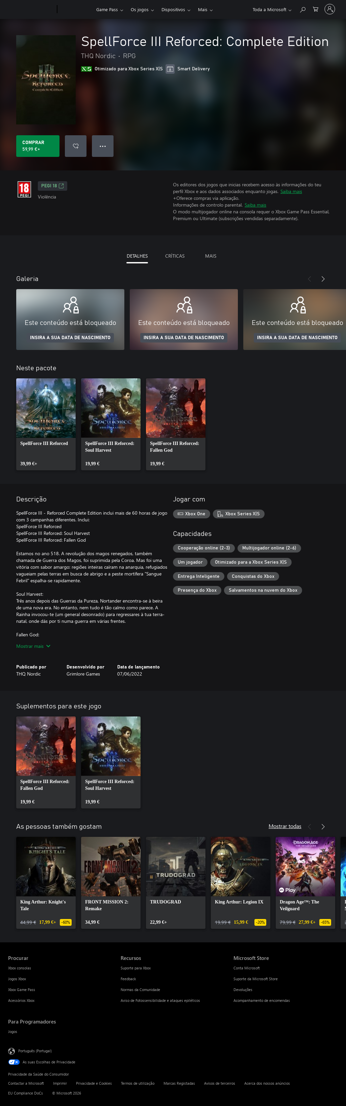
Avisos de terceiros (219, 1083)
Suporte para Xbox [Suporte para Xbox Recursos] (136, 968)
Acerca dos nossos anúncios (267, 1083)
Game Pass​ (107, 9)
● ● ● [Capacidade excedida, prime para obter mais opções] (103, 146)
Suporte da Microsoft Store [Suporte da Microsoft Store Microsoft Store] (255, 978)
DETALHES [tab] (137, 256)
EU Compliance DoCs (25, 1093)
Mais (202, 9)
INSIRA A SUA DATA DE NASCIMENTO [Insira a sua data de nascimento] (70, 337)
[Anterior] (309, 279)
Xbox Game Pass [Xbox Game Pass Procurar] (21, 989)
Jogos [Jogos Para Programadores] (12, 1031)
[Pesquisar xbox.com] (302, 8)
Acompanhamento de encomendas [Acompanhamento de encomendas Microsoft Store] (261, 1000)
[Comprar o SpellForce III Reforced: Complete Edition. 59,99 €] (37, 146)
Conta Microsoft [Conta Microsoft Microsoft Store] (246, 968)
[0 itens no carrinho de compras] (315, 9)
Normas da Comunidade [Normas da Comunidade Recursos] (140, 989)
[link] (46, 424)
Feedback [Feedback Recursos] (128, 978)
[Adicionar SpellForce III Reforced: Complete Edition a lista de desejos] (75, 146)
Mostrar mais (33, 646)
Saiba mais (291, 191)
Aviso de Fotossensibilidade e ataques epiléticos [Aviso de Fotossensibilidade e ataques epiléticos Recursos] (160, 1000)
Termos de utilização (137, 1083)
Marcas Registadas (179, 1083)
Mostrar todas (285, 825)
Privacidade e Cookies (94, 1083)
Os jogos (140, 9)
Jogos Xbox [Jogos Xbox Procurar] (17, 978)
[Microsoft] (31, 9)
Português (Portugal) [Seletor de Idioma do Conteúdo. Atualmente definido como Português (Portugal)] (35, 1051)
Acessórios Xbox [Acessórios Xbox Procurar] (21, 1000)
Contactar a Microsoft (26, 1083)
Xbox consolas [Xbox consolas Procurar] (19, 968)
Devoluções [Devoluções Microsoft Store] (242, 989)
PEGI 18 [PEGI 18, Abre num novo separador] (52, 186)
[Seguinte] (323, 279)
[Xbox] (75, 9)
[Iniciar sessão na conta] (330, 9)
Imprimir (60, 1083)
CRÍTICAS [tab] (174, 256)
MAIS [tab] (210, 256)
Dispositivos (173, 9)
